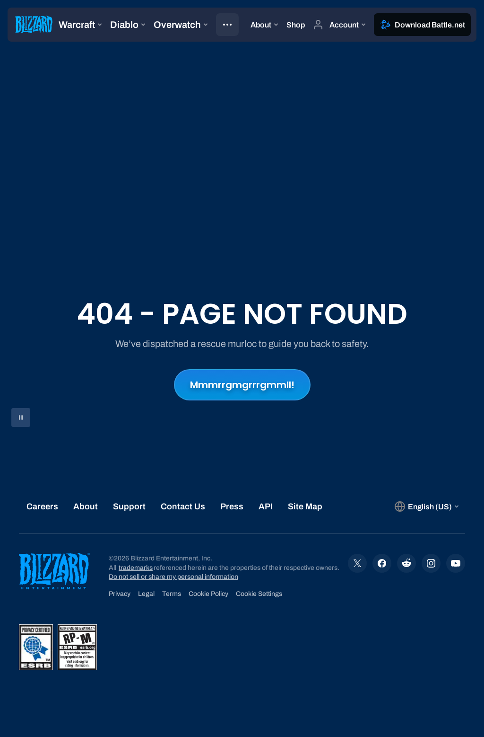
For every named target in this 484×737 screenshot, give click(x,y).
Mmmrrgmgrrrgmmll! (242, 384)
